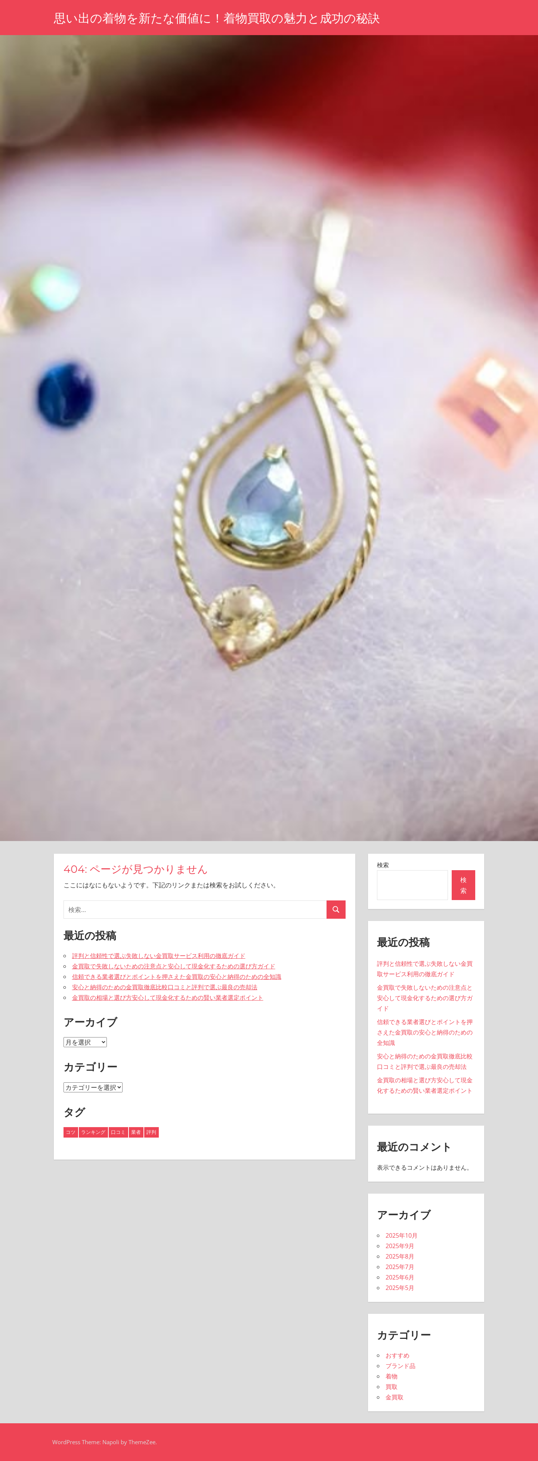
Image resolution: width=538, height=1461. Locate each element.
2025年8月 (400, 1256)
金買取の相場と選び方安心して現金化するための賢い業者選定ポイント (167, 997)
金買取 (395, 1397)
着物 (392, 1376)
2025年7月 (400, 1267)
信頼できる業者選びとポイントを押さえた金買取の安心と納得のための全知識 (176, 977)
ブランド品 (400, 1366)
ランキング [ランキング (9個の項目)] (93, 1132)
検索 (383, 865)
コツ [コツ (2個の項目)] (70, 1132)
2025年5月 (400, 1288)
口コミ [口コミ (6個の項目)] (118, 1132)
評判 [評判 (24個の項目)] (151, 1132)
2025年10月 (402, 1235)
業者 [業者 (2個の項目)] (136, 1132)
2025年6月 (400, 1277)
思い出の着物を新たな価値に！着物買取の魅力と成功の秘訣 (217, 18)
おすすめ (397, 1355)
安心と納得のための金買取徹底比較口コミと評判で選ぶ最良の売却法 (164, 987)
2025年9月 (400, 1246)
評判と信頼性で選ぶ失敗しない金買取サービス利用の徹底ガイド (158, 956)
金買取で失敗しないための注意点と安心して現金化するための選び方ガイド (173, 966)
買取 (392, 1387)
